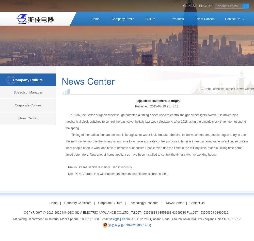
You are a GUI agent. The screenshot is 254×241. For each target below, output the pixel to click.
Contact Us (232, 19)
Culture (150, 19)
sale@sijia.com (119, 219)
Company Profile (123, 19)
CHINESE (190, 6)
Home (95, 19)
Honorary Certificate (77, 203)
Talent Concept (205, 19)
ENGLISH (206, 6)
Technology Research (143, 203)
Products (178, 19)
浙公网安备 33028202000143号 (129, 225)
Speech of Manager (27, 92)
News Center (27, 118)
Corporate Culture (28, 105)
